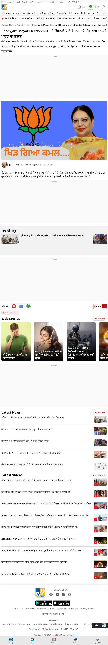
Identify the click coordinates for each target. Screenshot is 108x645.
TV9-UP (75, 2)
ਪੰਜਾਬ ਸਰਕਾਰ (50, 18)
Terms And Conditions (53, 613)
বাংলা (45, 2)
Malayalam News (50, 629)
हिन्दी (3, 2)
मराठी (31, 2)
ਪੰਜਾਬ (8, 13)
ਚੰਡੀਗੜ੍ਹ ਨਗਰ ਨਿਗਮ (10, 312)
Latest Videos (11, 475)
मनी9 (68, 2)
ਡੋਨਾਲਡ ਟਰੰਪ (84, 18)
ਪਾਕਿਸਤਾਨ (96, 18)
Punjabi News (7, 25)
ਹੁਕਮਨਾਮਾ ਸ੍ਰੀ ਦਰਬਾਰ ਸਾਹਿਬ (30, 18)
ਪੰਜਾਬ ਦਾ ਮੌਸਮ (10, 18)
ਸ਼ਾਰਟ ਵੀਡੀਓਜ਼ (19, 13)
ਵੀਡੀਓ (83, 13)
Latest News (11, 412)
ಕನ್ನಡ (18, 2)
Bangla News (56, 623)
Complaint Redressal (67, 608)
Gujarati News (72, 623)
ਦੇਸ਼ (28, 13)
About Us (30, 608)
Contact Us (18, 608)
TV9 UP (64, 629)
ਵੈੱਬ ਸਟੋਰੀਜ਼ (62, 13)
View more (99, 412)
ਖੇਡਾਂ (70, 13)
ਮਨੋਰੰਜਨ (51, 13)
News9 (11, 2)
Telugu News (24, 623)
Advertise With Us (46, 608)
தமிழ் (52, 2)
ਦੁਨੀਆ (35, 13)
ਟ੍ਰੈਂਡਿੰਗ (43, 13)
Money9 (74, 629)
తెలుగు (24, 2)
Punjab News (23, 25)
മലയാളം (60, 2)
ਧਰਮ (76, 13)
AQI (84, 7)
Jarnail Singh (14, 165)
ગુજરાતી (39, 2)
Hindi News (86, 623)
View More (99, 318)
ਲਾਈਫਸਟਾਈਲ (94, 13)
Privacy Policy (86, 608)
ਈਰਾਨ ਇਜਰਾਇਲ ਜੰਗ (67, 18)
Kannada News (40, 623)
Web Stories (10, 318)
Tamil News (34, 629)
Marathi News (9, 623)
